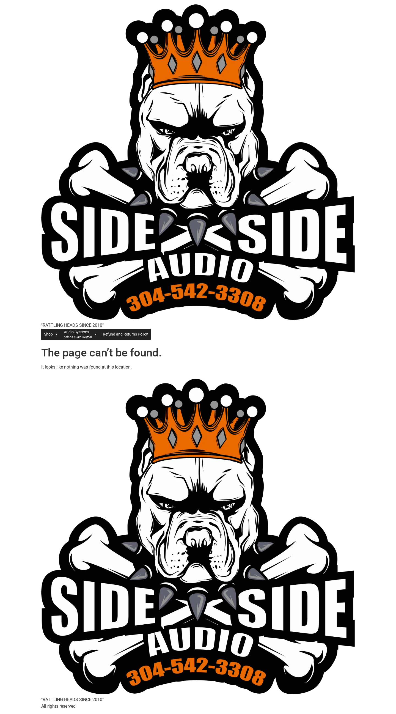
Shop (51, 334)
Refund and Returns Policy (125, 334)
